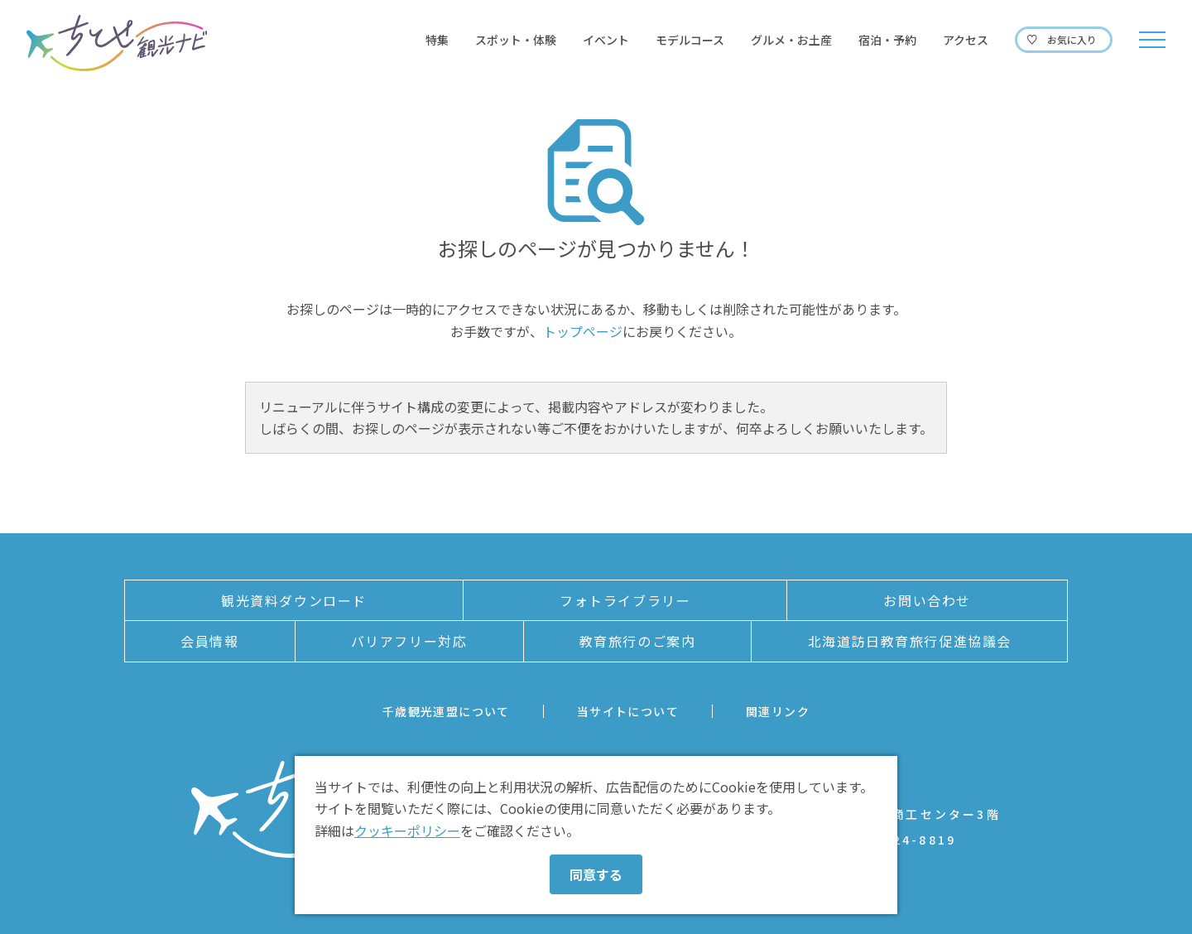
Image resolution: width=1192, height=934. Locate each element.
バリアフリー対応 (409, 641)
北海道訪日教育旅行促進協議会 (910, 641)
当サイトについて (628, 711)
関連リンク (778, 711)
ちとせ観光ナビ (116, 43)
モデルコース (690, 40)
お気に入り (1072, 39)
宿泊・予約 (887, 40)
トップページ (582, 331)
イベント (606, 40)
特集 (437, 40)
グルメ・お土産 (791, 40)
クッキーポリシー (407, 830)
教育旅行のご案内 (637, 641)
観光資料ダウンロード (294, 600)
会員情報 (209, 641)
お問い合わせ (927, 600)
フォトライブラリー (625, 600)
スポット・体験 (515, 40)
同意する (596, 874)
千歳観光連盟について (446, 711)
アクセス (965, 40)
